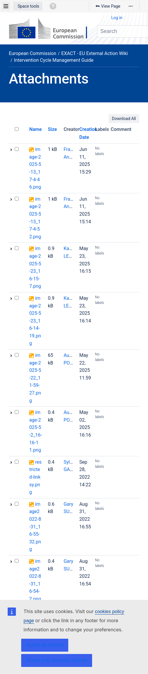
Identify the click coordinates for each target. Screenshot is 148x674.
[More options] (130, 6)
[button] (27, 6)
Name (35, 129)
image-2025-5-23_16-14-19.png (35, 320)
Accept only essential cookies (56, 660)
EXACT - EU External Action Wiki (94, 53)
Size (52, 129)
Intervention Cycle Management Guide (53, 60)
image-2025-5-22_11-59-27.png (35, 377)
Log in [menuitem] (116, 17)
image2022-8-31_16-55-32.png (35, 526)
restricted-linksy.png (35, 477)
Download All (124, 118)
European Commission (32, 53)
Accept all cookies (45, 645)
